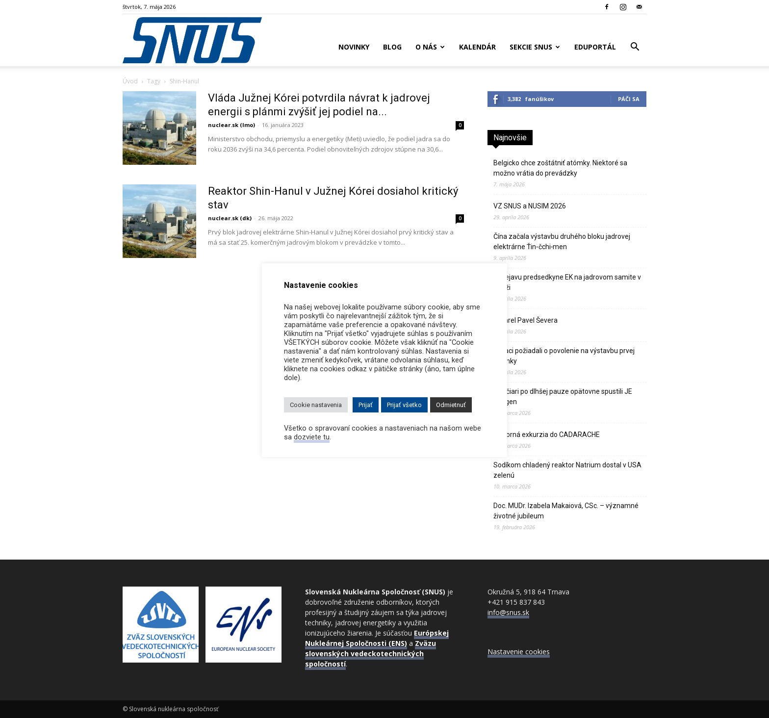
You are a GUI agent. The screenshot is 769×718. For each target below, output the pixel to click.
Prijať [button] (366, 405)
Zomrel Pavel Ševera (525, 320)
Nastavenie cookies (518, 651)
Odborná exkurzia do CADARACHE (546, 434)
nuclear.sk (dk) (230, 218)
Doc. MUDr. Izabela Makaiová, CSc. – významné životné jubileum (566, 511)
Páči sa (629, 99)
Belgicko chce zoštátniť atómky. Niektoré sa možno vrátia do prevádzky (560, 168)
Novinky (353, 46)
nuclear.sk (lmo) (231, 124)
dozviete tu (312, 437)
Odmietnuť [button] (451, 405)
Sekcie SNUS (535, 46)
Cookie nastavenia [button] (316, 405)
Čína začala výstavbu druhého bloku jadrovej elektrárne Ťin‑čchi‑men (561, 241)
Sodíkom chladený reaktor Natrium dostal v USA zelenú (567, 470)
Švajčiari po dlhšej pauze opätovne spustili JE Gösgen (562, 396)
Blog (392, 46)
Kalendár (477, 46)
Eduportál (595, 46)
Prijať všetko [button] (404, 405)
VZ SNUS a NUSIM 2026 (529, 206)
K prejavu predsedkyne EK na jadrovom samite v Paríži (567, 282)
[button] (634, 47)
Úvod (130, 81)
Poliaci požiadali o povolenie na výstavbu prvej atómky (564, 356)
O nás (430, 46)
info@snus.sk (508, 612)
